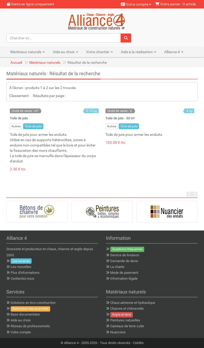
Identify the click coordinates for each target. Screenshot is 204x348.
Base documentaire (25, 314)
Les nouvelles (21, 267)
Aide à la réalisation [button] (138, 52)
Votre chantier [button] (99, 52)
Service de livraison (124, 255)
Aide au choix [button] (65, 52)
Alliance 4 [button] (173, 52)
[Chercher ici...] (63, 38)
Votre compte (136, 4)
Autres (16, 126)
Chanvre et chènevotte (127, 309)
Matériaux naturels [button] (27, 52)
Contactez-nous (22, 278)
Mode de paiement (124, 273)
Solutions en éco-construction (33, 303)
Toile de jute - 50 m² (120, 118)
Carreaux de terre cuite (127, 326)
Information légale (124, 278)
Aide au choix (21, 320)
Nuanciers (118, 332)
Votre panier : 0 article (175, 4)
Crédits (138, 343)
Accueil (16, 62)
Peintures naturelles (125, 320)
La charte (117, 267)
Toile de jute (19, 118)
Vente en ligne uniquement (30, 4)
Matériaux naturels (44, 62)
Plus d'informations (25, 273)
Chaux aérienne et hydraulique (132, 303)
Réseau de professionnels (30, 326)
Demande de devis (124, 261)
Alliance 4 (71, 343)
